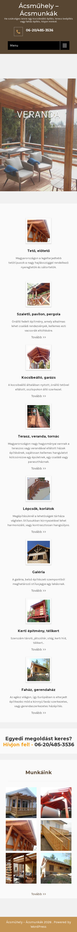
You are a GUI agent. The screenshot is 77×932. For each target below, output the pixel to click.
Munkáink (38, 772)
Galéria (38, 572)
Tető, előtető (38, 251)
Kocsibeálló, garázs (39, 377)
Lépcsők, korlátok (38, 509)
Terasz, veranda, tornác (38, 436)
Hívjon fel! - (18, 744)
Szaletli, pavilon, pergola (38, 314)
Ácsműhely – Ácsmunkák (39, 9)
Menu (14, 45)
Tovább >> (38, 337)
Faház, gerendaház (38, 690)
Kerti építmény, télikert (38, 631)
